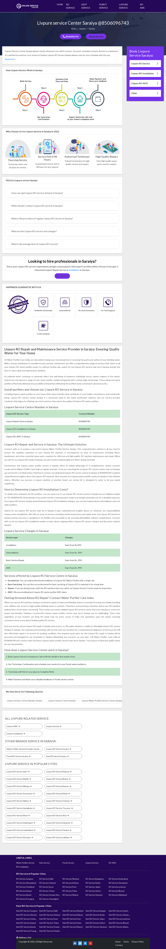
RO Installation (22, 867)
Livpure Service (53, 726)
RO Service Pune (69, 887)
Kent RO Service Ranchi (26, 927)
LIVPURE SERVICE (123, 6)
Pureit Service (68, 863)
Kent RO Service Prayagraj (27, 931)
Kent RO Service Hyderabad (119, 911)
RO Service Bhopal (116, 891)
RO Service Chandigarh (49, 899)
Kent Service (44, 863)
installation (74, 270)
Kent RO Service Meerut (73, 927)
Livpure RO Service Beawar (58, 786)
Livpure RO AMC (145, 83)
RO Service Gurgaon (24, 879)
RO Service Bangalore (95, 879)
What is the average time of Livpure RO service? (34, 244)
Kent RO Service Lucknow (119, 919)
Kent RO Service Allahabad (119, 927)
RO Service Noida (93, 883)
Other (145, 93)
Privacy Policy (138, 941)
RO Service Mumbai (71, 879)
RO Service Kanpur (24, 891)
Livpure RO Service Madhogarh (21, 823)
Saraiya (92, 29)
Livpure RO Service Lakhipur (59, 837)
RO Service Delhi (46, 879)
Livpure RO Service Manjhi (19, 779)
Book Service (96, 36)
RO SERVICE (70, 6)
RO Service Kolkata (71, 883)
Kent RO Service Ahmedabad (27, 915)
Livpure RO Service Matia (58, 793)
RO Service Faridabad (25, 887)
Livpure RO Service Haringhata (20, 808)
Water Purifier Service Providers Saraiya (24, 749)
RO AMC (142, 6)
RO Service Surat (46, 887)
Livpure (82, 29)
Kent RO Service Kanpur (26, 923)
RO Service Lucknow (117, 887)
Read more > (10, 59)
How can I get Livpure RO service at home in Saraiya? (37, 193)
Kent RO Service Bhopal (119, 923)
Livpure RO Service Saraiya (58, 749)
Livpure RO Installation (145, 73)
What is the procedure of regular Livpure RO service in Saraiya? (42, 218)
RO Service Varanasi (94, 895)
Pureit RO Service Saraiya (18, 756)
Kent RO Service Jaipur (95, 919)
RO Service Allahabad (118, 895)
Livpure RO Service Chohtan (59, 801)
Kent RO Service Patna (72, 923)
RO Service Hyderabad (118, 879)
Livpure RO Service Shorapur (20, 837)
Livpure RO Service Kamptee (59, 823)
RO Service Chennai (47, 883)
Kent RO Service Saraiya (57, 756)
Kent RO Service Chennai (49, 915)
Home (73, 29)
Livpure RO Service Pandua (58, 830)
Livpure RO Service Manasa (58, 771)
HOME (60, 4)
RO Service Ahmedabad (26, 883)
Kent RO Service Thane (49, 923)
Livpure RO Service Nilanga (19, 786)
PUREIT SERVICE (103, 6)
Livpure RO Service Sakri (18, 771)
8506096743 (70, 36)
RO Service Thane (46, 891)
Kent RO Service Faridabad (27, 919)
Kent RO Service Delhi (48, 911)
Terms (126, 941)
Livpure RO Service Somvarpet (21, 793)
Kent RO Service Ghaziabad (119, 915)
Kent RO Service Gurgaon (27, 911)
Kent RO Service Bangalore (96, 911)
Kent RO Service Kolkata (73, 915)
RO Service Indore (93, 891)
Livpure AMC (13, 726)
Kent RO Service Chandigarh (50, 931)
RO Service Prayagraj (25, 899)
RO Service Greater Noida (50, 895)
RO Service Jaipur (93, 887)
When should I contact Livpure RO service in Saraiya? (37, 205)
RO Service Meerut (70, 895)
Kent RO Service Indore (95, 923)
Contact (119, 945)
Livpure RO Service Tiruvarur (59, 808)
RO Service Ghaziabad (118, 883)
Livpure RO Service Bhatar (58, 779)
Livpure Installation (16, 734)
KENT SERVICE (85, 6)
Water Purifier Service (25, 863)
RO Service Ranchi (23, 895)
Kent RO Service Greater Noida (50, 927)
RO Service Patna (70, 891)
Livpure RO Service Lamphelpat (21, 830)
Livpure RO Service (145, 63)
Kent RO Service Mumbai (73, 911)
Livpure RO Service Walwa (19, 801)
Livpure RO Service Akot (57, 815)
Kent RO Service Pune (72, 919)
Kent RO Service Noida (95, 915)
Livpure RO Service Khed (18, 815)
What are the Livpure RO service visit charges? (34, 231)
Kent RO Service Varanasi (96, 927)
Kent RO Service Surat (48, 919)
